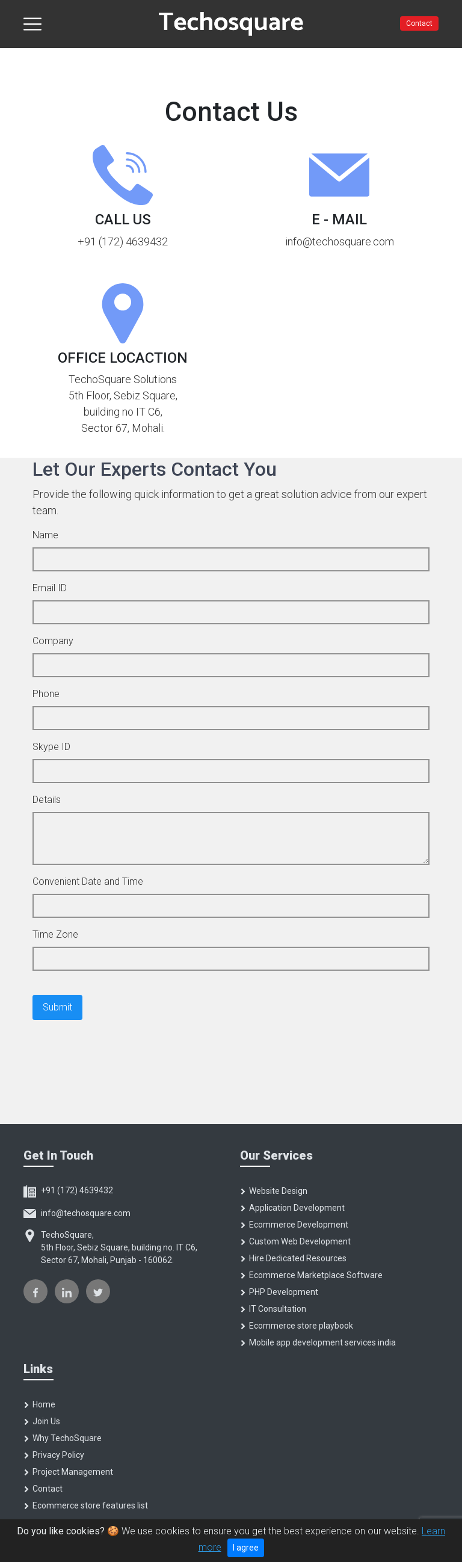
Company (52, 641)
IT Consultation (273, 1308)
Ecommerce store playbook (296, 1325)
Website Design (273, 1191)
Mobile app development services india (318, 1342)
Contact (419, 23)
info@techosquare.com (77, 1213)
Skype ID (51, 746)
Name (45, 535)
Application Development (292, 1207)
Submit (57, 1007)
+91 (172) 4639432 (68, 1191)
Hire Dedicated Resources (293, 1258)
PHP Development (279, 1292)
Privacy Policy (53, 1455)
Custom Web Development (295, 1241)
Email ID (49, 588)
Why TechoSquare (62, 1438)
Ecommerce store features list (85, 1505)
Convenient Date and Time (87, 881)
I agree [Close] (246, 1547)
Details (46, 799)
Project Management (68, 1471)
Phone (46, 694)
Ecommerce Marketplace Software (311, 1275)
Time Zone (55, 934)
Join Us (41, 1421)
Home (39, 1404)
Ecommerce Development (294, 1224)
